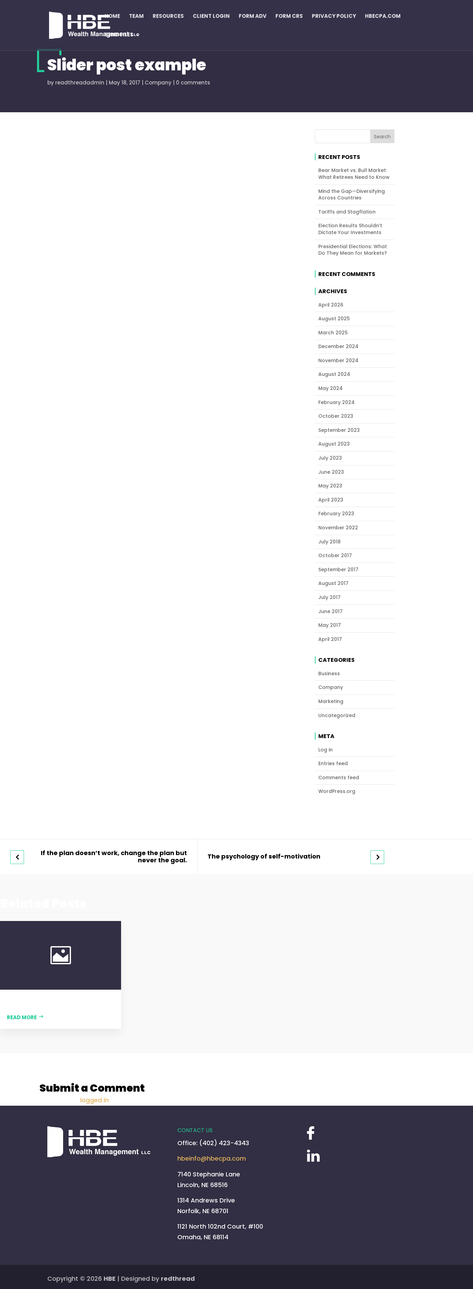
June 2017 (330, 611)
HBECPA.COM (383, 16)
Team (136, 16)
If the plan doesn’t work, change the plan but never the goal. (114, 857)
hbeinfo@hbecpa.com (211, 1158)
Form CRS (289, 16)
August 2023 (334, 444)
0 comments (193, 82)
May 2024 (330, 388)
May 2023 (330, 486)
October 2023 (335, 416)
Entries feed (333, 763)
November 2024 (338, 360)
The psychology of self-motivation (264, 856)
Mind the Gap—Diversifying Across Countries (351, 195)
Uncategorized (336, 715)
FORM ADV (253, 16)
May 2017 (329, 625)
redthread (178, 1278)
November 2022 (338, 528)
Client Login (211, 16)
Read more (22, 1017)
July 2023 (330, 458)
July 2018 (329, 542)
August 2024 (334, 374)
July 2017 (329, 597)
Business (329, 673)
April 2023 (330, 500)
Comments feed (338, 777)
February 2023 (336, 513)
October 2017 (335, 555)
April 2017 (330, 639)
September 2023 (339, 430)
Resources (168, 16)
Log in (325, 750)
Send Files (119, 35)
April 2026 (330, 305)
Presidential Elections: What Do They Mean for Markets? (352, 250)
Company (158, 82)
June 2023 (331, 472)
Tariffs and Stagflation (347, 212)
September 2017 (338, 569)
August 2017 (333, 583)
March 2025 (333, 333)
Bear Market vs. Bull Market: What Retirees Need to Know (354, 174)
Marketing (330, 701)
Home (112, 16)
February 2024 (336, 402)
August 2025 (334, 318)
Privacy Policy (334, 16)
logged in (94, 1100)
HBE (110, 1278)
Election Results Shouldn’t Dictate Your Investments (350, 229)
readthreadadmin (79, 82)
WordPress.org (336, 791)
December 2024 (338, 346)
